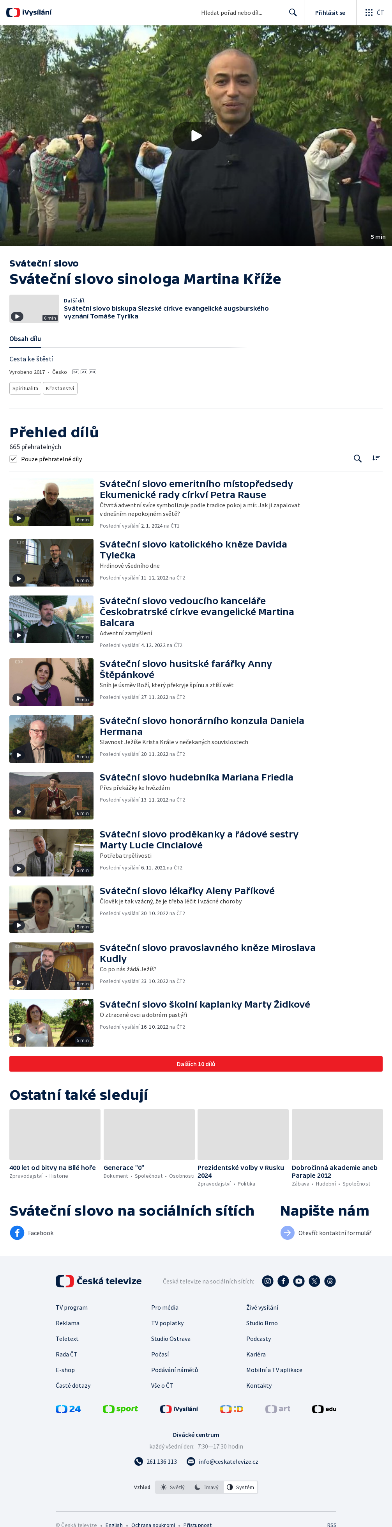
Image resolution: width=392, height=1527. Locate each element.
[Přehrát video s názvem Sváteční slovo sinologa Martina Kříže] (196, 136)
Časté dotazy (73, 1383)
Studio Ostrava (171, 1336)
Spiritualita (26, 387)
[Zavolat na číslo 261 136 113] (155, 1459)
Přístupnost (198, 1522)
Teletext (67, 1336)
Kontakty (259, 1383)
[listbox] (206, 1484)
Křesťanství (60, 387)
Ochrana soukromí (153, 1522)
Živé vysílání (262, 1305)
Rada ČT (67, 1352)
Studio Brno (262, 1320)
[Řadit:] (376, 455)
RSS (331, 1522)
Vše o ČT (162, 1383)
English (114, 1522)
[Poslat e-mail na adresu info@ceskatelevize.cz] (222, 1459)
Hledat (291, 15)
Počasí (160, 1352)
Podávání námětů (174, 1367)
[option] (172, 1485)
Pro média (164, 1305)
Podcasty (258, 1336)
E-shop (65, 1367)
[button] (196, 135)
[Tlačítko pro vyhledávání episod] (357, 456)
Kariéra (256, 1352)
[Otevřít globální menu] (374, 12)
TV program (72, 1305)
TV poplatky (167, 1320)
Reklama (67, 1320)
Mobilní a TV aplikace (274, 1367)
